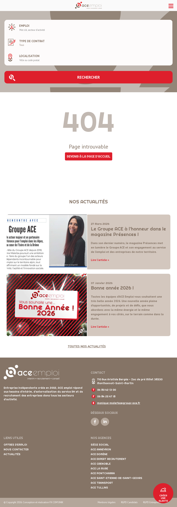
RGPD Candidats (129, 502)
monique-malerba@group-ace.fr (118, 403)
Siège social (100, 444)
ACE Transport (102, 482)
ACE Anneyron (101, 449)
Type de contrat (32, 41)
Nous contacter (16, 449)
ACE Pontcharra (103, 473)
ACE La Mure (99, 468)
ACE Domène (99, 454)
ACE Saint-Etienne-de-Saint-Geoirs (116, 478)
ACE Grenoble (101, 463)
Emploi (24, 26)
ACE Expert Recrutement (108, 459)
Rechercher (54, 78)
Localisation (29, 56)
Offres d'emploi (15, 444)
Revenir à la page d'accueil (88, 156)
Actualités (12, 454)
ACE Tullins (99, 487)
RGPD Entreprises (152, 502)
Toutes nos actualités (87, 346)
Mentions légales (107, 502)
